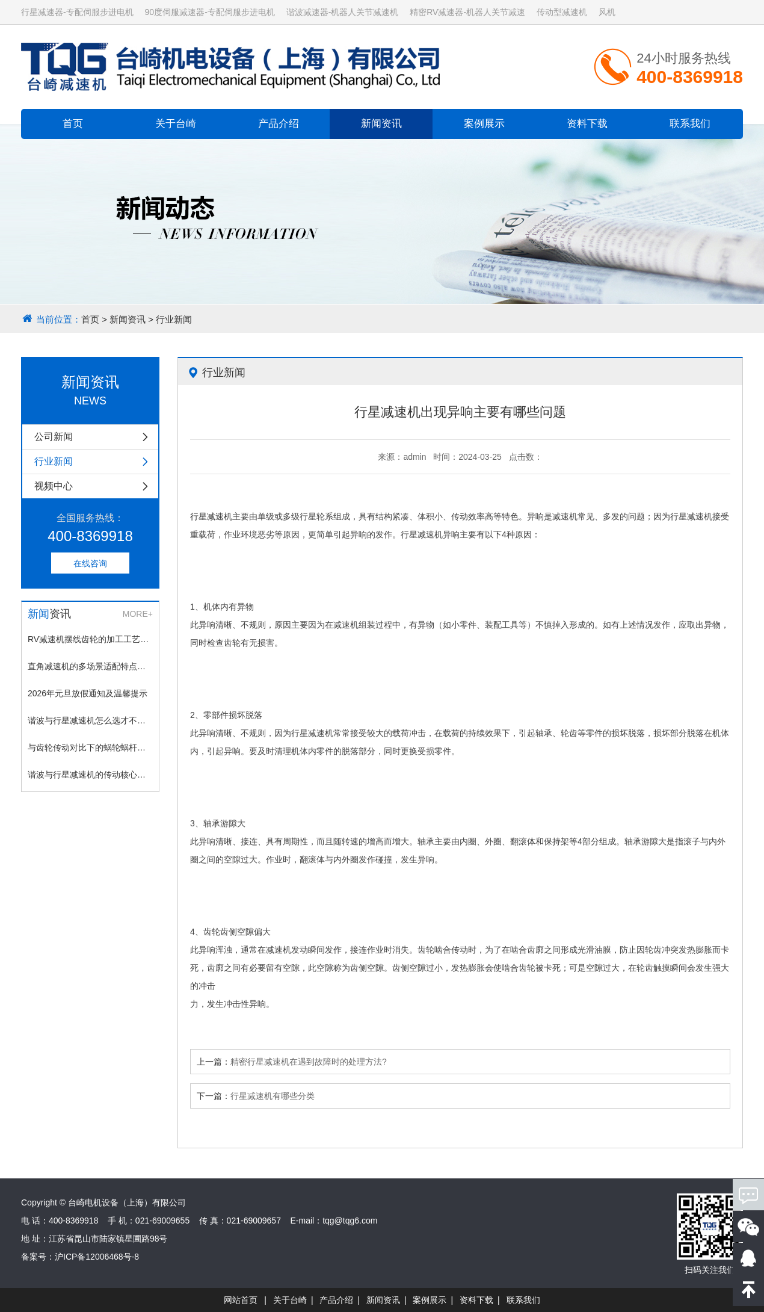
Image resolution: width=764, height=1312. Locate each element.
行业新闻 (174, 319)
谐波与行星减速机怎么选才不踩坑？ (90, 720)
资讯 (49, 614)
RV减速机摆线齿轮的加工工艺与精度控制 (90, 639)
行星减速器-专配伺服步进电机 (77, 12)
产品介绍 (278, 123)
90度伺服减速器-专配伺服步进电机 (210, 12)
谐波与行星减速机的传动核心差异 (90, 774)
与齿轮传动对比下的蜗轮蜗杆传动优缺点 (90, 747)
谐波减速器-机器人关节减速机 (342, 12)
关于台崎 (175, 123)
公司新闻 (96, 437)
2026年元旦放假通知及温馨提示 (87, 693)
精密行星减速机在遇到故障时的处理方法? (308, 1061)
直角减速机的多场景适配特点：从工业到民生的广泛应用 (90, 666)
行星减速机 (211, 516)
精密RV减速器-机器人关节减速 (467, 12)
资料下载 (587, 123)
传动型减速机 (562, 12)
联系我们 (690, 123)
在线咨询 (90, 563)
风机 (607, 12)
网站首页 (240, 1300)
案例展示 (484, 123)
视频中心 (96, 486)
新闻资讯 (381, 123)
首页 (73, 123)
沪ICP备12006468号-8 (97, 1256)
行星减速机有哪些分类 (272, 1096)
